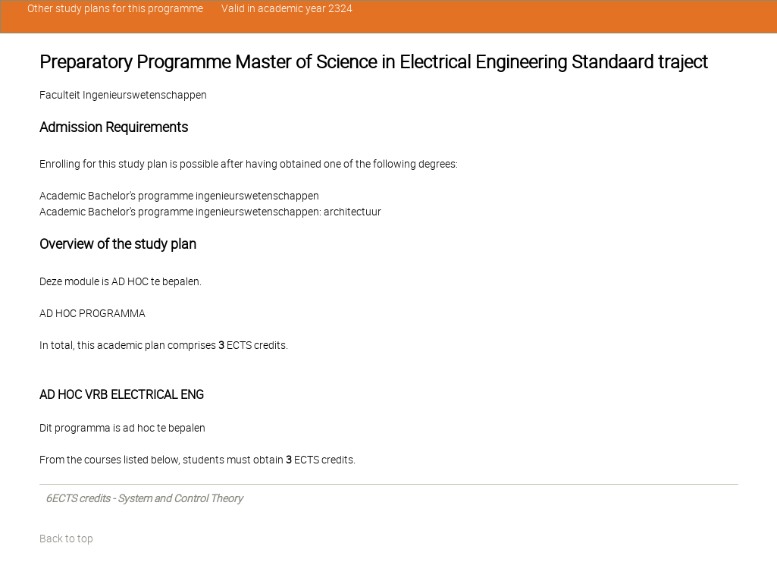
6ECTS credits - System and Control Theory (144, 498)
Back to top (66, 538)
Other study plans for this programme (115, 8)
